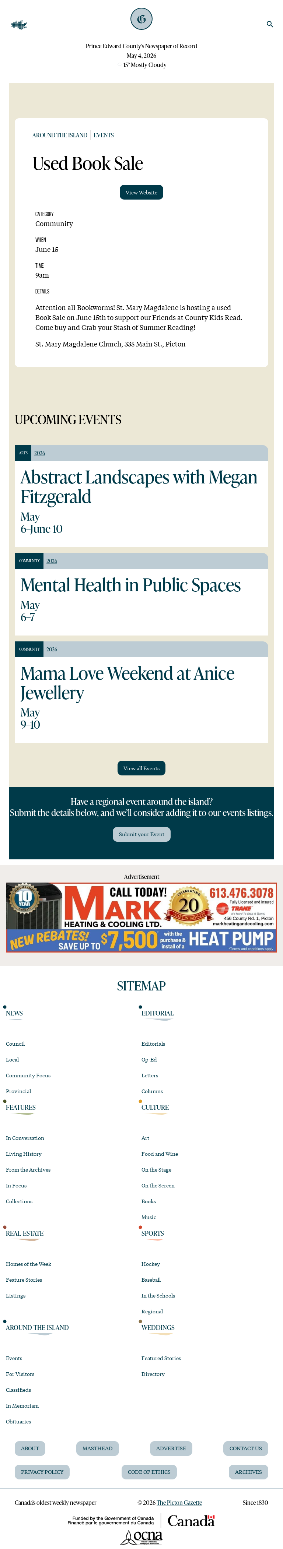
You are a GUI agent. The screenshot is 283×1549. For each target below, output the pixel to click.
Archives (248, 1471)
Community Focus (28, 1075)
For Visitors (20, 1373)
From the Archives (28, 1169)
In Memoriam (22, 1405)
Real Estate (24, 1233)
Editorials (153, 1043)
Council (15, 1043)
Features (21, 1107)
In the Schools (158, 1295)
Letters (150, 1075)
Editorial (158, 1013)
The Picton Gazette (179, 1502)
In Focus (16, 1185)
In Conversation (25, 1137)
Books (149, 1201)
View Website (141, 192)
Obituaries (18, 1421)
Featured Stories (161, 1358)
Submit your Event (141, 834)
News (14, 1013)
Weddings (158, 1328)
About (30, 1448)
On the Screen (158, 1185)
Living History (24, 1153)
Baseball (151, 1279)
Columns (152, 1091)
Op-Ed (149, 1059)
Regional (152, 1311)
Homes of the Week (28, 1263)
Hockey (151, 1263)
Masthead (98, 1448)
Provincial (18, 1091)
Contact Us (246, 1448)
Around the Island (59, 135)
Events (104, 135)
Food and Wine (160, 1153)
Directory (153, 1373)
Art (145, 1137)
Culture (155, 1107)
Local (12, 1059)
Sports (153, 1233)
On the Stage (156, 1169)
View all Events (141, 768)
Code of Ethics (149, 1471)
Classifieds (18, 1389)
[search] (270, 24)
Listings (15, 1295)
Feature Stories (24, 1279)
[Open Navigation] (19, 25)
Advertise (171, 1448)
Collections (19, 1201)
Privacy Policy (42, 1471)
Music (149, 1217)
